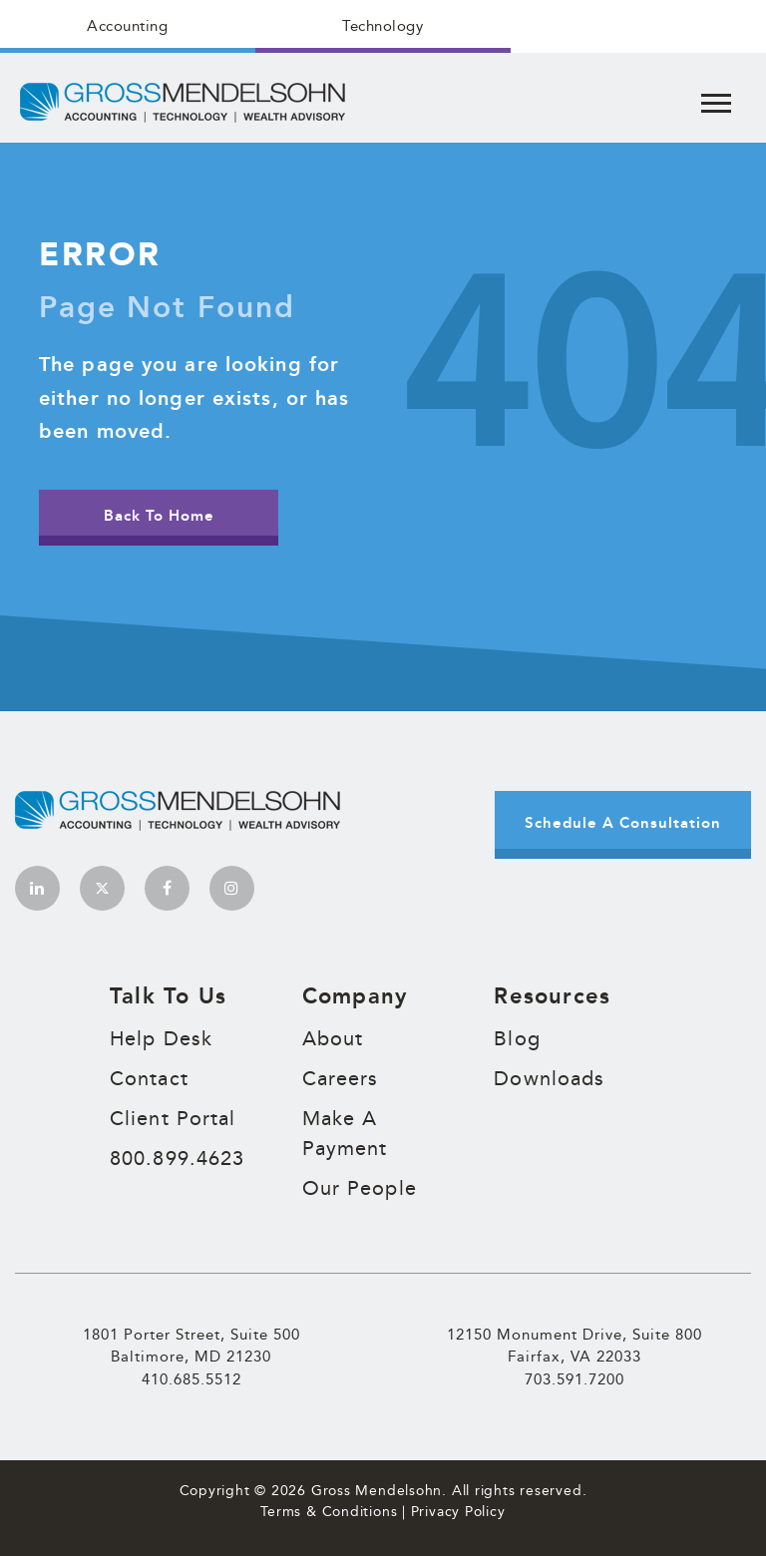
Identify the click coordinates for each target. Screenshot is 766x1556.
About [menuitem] (333, 1038)
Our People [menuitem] (359, 1188)
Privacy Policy (458, 1511)
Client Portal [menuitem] (172, 1118)
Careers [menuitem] (340, 1078)
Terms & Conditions (328, 1511)
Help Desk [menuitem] (161, 1038)
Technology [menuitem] (382, 25)
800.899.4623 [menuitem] (177, 1158)
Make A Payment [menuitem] (345, 1133)
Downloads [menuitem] (549, 1078)
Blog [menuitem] (517, 1038)
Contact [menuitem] (149, 1078)
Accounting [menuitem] (127, 25)
